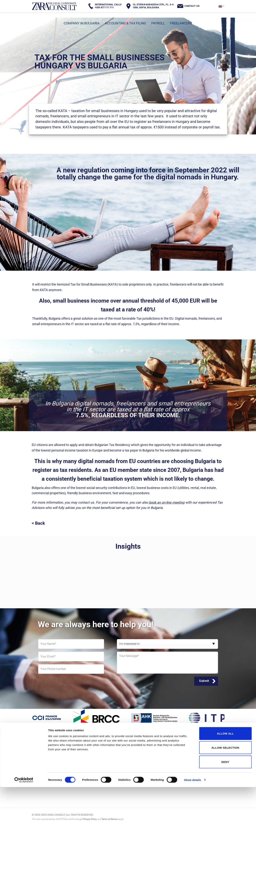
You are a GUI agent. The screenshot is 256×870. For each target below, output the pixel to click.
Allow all (225, 816)
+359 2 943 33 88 (199, 754)
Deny (225, 844)
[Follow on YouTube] (74, 771)
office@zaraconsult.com (203, 761)
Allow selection (225, 830)
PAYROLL (158, 23)
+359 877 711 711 (200, 749)
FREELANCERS (181, 23)
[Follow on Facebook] (37, 771)
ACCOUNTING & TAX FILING (125, 23)
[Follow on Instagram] (50, 771)
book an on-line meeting (166, 502)
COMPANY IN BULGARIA (82, 23)
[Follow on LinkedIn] (62, 771)
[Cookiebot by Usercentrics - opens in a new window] (24, 863)
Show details (192, 862)
